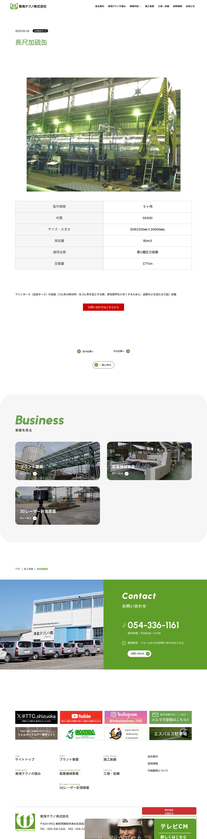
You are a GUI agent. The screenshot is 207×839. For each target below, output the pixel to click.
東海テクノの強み (117, 11)
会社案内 (99, 11)
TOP (17, 569)
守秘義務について (158, 771)
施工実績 (149, 11)
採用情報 (177, 11)
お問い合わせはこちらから (103, 307)
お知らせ (190, 11)
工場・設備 (163, 11)
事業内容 (134, 11)
